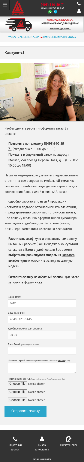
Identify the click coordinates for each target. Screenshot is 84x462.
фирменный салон (39, 154)
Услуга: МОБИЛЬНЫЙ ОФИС (23, 37)
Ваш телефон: (42, 317)
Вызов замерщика (42, 447)
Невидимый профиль (59, 37)
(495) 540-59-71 (52, 5)
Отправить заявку (25, 411)
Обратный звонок (15, 447)
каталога (61, 361)
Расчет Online (69, 445)
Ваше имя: (42, 301)
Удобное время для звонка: (42, 333)
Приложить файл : (42, 389)
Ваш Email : (42, 349)
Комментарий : (42, 366)
